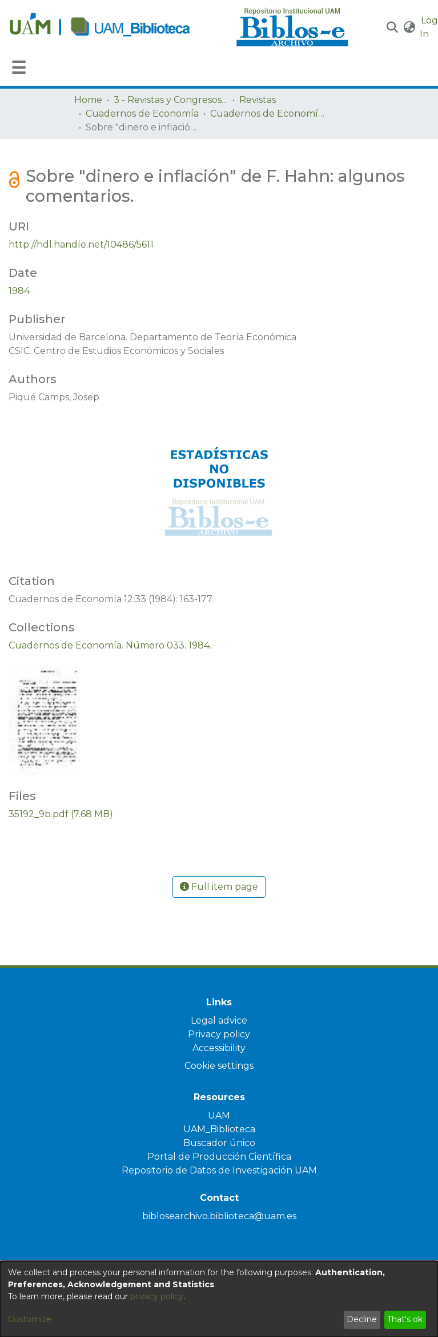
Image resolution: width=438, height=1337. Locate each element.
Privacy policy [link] (219, 1034)
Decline (362, 1319)
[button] (392, 27)
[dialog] (219, 1299)
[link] (110, 645)
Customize (29, 1319)
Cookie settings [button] (219, 1065)
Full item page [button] (219, 886)
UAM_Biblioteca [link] (219, 1129)
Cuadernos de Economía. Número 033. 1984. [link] (267, 113)
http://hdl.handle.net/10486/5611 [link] (81, 244)
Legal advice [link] (219, 1020)
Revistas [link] (257, 99)
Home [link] (88, 99)
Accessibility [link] (219, 1047)
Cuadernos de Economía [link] (142, 113)
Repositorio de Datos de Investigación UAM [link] (219, 1170)
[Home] (116, 27)
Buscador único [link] (219, 1142)
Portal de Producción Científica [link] (219, 1156)
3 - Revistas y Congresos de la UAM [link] (171, 99)
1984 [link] (19, 290)
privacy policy (156, 1296)
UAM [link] (219, 1115)
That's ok (405, 1319)
